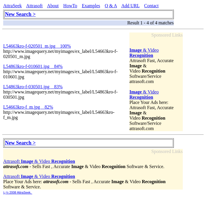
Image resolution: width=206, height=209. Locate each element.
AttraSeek (12, 5)
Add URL (130, 5)
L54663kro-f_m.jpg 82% (28, 107)
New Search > (20, 14)
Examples (91, 5)
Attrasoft (34, 5)
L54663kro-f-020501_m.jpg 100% (37, 46)
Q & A (111, 5)
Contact (151, 5)
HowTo (70, 5)
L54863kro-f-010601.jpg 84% (33, 66)
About (53, 5)
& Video (144, 53)
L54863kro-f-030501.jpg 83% (33, 86)
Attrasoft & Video (39, 161)
